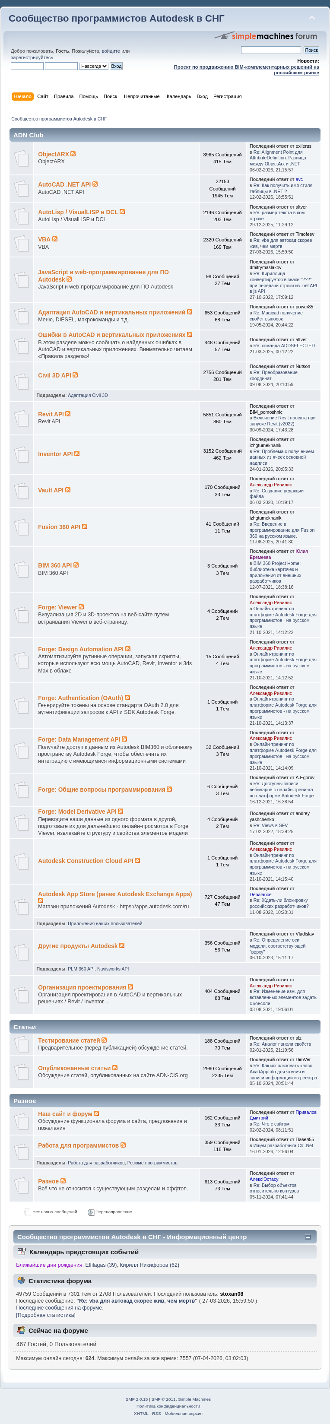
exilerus (304, 146)
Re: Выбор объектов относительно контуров (274, 1188)
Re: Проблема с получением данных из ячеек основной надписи (282, 457)
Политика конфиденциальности (168, 1406)
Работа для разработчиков (96, 1162)
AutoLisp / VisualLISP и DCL (78, 212)
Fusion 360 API (59, 527)
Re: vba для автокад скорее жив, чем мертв (281, 243)
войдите (111, 51)
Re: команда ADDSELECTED (284, 345)
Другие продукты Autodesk (77, 946)
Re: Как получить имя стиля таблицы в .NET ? (281, 188)
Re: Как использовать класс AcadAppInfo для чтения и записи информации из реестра (283, 1071)
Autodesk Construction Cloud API (85, 861)
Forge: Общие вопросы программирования (101, 790)
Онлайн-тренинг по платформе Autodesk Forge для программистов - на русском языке (283, 617)
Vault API (50, 490)
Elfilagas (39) (101, 1265)
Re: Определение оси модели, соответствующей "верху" (277, 946)
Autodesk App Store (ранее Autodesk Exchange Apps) (115, 894)
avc (299, 179)
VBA (44, 239)
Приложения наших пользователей (105, 923)
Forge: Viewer (57, 607)
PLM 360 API (81, 968)
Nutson (303, 366)
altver (301, 206)
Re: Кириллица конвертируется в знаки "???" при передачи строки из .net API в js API (283, 282)
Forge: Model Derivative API (77, 812)
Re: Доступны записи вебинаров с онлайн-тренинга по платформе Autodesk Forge (282, 789)
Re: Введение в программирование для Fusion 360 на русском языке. (282, 530)
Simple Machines (194, 1399)
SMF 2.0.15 (137, 1399)
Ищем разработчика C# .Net (283, 1145)
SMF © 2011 (164, 1399)
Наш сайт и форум (65, 1114)
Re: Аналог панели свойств (282, 1044)
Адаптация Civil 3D (88, 395)
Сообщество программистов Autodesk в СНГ (117, 18)
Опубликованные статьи (74, 1068)
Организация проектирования (82, 987)
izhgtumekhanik (266, 445)
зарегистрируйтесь (32, 57)
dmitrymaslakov (266, 267)
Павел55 (305, 1139)
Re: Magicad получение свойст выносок (276, 315)
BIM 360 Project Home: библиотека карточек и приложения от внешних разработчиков (275, 572)
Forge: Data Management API (79, 739)
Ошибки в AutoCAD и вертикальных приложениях (111, 335)
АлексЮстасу (264, 1179)
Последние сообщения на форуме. (59, 1308)
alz (299, 1037)
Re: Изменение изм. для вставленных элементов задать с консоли (283, 997)
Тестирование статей (69, 1040)
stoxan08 (231, 1294)
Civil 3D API (54, 375)
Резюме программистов (152, 1162)
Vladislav (305, 933)
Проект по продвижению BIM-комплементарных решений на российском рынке (246, 69)
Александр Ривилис (271, 484)
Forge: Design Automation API (81, 649)
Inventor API (55, 454)
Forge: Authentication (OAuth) (80, 698)
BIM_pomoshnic (266, 412)
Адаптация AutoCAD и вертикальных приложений (111, 312)
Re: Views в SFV (271, 825)
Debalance (261, 894)
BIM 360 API (55, 565)
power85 (305, 306)
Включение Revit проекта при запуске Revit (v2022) (283, 420)
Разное (48, 1181)
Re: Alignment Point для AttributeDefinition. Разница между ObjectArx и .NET (278, 158)
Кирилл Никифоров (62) (149, 1265)
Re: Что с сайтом (271, 1123)
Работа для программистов (78, 1145)
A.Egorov (305, 777)
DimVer (303, 1059)
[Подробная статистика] (46, 1315)
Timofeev (305, 234)
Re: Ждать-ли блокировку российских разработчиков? (279, 903)
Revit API (51, 414)
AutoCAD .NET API (64, 184)
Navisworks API (113, 968)
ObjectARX (53, 154)
